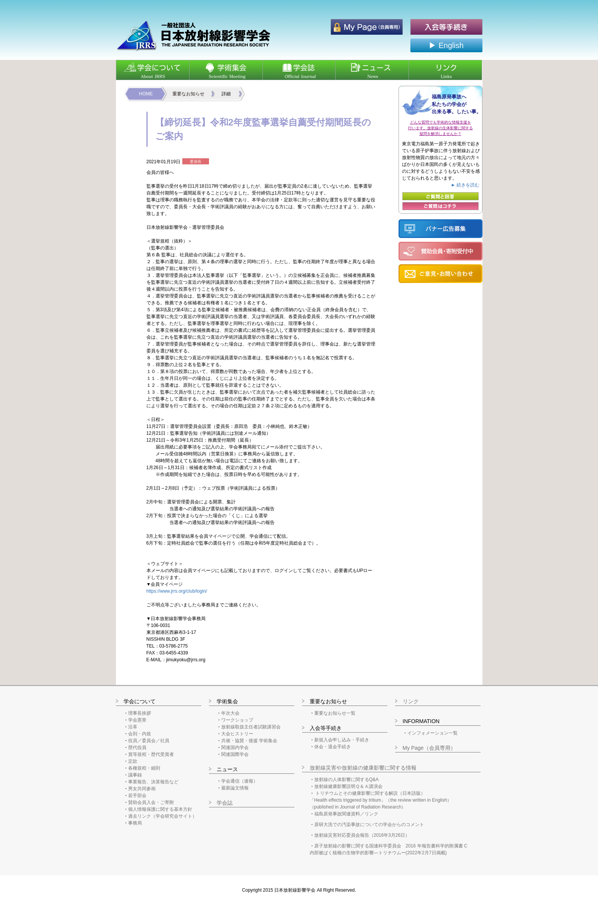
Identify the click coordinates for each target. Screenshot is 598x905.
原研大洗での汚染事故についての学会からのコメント (369, 824)
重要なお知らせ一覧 (334, 713)
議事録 (135, 775)
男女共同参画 (142, 788)
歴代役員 (137, 747)
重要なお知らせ (188, 93)
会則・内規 (139, 733)
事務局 (135, 823)
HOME (146, 93)
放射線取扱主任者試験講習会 (251, 727)
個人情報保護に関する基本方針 (160, 809)
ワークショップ (237, 720)
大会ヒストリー (237, 733)
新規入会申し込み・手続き (341, 740)
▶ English (446, 45)
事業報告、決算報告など (153, 781)
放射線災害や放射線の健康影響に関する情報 (363, 768)
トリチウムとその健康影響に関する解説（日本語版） (370, 793)
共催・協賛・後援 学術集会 (249, 740)
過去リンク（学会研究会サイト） (162, 816)
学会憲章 (137, 720)
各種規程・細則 (144, 768)
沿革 (132, 727)
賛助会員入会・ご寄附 (151, 802)
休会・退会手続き (332, 746)
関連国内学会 (235, 747)
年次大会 (230, 713)
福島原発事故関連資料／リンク (346, 814)
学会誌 (225, 803)
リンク (411, 701)
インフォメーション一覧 (432, 733)
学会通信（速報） (239, 781)
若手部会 (137, 795)
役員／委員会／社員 (148, 740)
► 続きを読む (465, 185)
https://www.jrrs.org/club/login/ (176, 591)
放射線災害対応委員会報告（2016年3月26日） (362, 835)
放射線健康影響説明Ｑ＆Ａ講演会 (348, 786)
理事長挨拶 (139, 713)
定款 (132, 761)
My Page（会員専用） (429, 748)
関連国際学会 (235, 754)
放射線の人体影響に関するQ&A (346, 779)
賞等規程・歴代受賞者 (151, 754)
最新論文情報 (235, 788)
